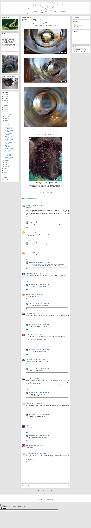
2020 (5, 103)
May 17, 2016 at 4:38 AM (39, 205)
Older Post (66, 485)
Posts (75, 24)
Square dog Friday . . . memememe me (9, 128)
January (6, 166)
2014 (5, 170)
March (6, 162)
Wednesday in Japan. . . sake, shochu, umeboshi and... (10, 154)
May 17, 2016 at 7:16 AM (37, 313)
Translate (81, 51)
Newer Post (25, 485)
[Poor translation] (5, 508)
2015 (5, 168)
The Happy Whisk (30, 453)
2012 (5, 174)
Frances (28, 334)
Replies (29, 219)
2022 (5, 100)
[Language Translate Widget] (79, 49)
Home (45, 485)
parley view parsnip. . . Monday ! (9, 131)
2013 (5, 172)
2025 (5, 94)
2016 (5, 111)
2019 (5, 105)
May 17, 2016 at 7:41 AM (39, 359)
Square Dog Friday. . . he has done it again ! (10, 143)
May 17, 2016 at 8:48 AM (35, 378)
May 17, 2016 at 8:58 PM (43, 392)
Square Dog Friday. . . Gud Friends (9, 151)
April (6, 160)
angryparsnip (32, 222)
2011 (5, 176)
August (6, 120)
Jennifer (28, 273)
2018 (5, 107)
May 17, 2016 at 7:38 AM (35, 334)
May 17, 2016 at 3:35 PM (34, 425)
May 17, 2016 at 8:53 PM (43, 324)
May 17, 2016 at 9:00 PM (43, 414)
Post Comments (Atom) (48, 490)
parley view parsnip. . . (9, 148)
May (6, 125)
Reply (27, 216)
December (7, 112)
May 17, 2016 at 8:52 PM (43, 303)
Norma (27, 252)
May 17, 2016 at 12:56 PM (38, 403)
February (7, 164)
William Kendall (29, 359)
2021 (5, 102)
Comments (76, 26)
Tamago (27, 378)
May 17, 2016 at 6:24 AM (35, 273)
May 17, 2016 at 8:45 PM (43, 242)
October (6, 116)
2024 (5, 96)
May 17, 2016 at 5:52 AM (37, 232)
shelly (27, 425)
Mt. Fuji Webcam (76, 17)
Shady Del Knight (30, 205)
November (7, 114)
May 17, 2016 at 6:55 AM (37, 294)
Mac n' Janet (29, 313)
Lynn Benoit (28, 403)
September (7, 118)
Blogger (53, 499)
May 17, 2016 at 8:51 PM (43, 284)
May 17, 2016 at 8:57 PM (43, 368)
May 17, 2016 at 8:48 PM (43, 262)
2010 (5, 177)
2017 (5, 109)
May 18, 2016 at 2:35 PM (37, 445)
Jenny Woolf (29, 445)
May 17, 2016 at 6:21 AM (34, 252)
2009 (5, 179)
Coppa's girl (28, 294)
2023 (5, 98)
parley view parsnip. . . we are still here (9, 158)
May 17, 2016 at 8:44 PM (43, 222)
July (6, 122)
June (6, 124)
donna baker (29, 232)
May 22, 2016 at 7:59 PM (40, 453)
